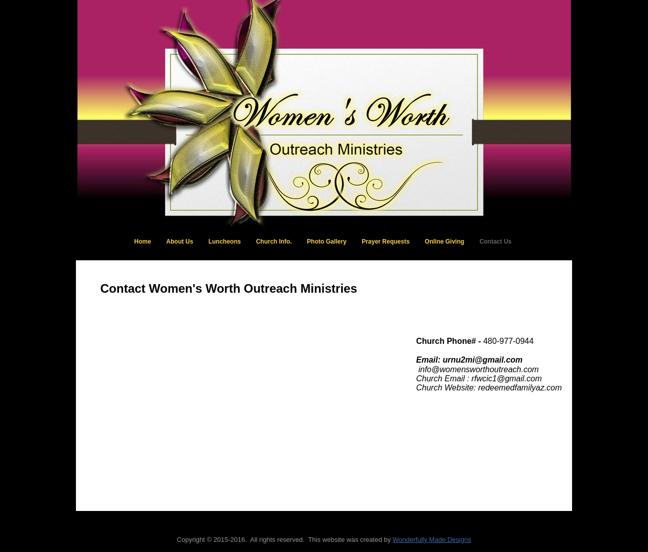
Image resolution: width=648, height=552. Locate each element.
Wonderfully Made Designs (432, 539)
